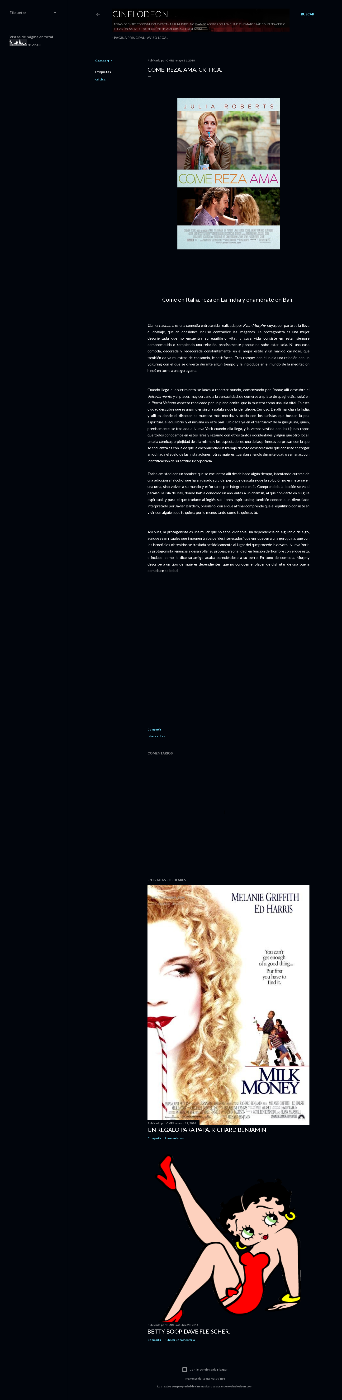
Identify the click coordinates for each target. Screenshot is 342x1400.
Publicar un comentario (180, 1340)
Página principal (127, 38)
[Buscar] (307, 14)
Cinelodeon (140, 14)
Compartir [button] (103, 61)
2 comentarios (174, 1138)
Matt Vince (217, 1378)
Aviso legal (155, 38)
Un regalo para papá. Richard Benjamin (206, 1129)
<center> (228, 659)
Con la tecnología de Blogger (205, 1369)
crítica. (100, 79)
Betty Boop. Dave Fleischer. (188, 1331)
